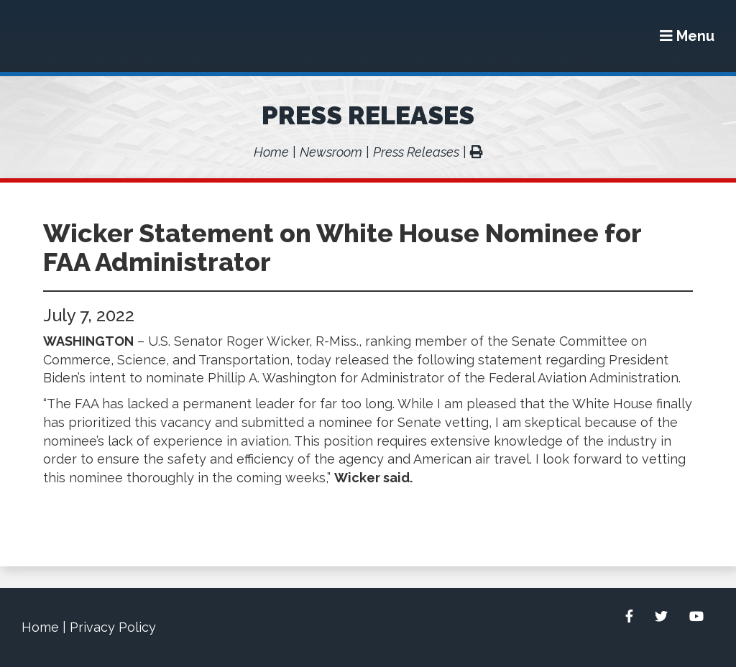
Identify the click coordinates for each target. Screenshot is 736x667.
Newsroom (331, 152)
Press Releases (368, 115)
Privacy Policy (113, 627)
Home (271, 152)
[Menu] (687, 36)
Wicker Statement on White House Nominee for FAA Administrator (342, 247)
